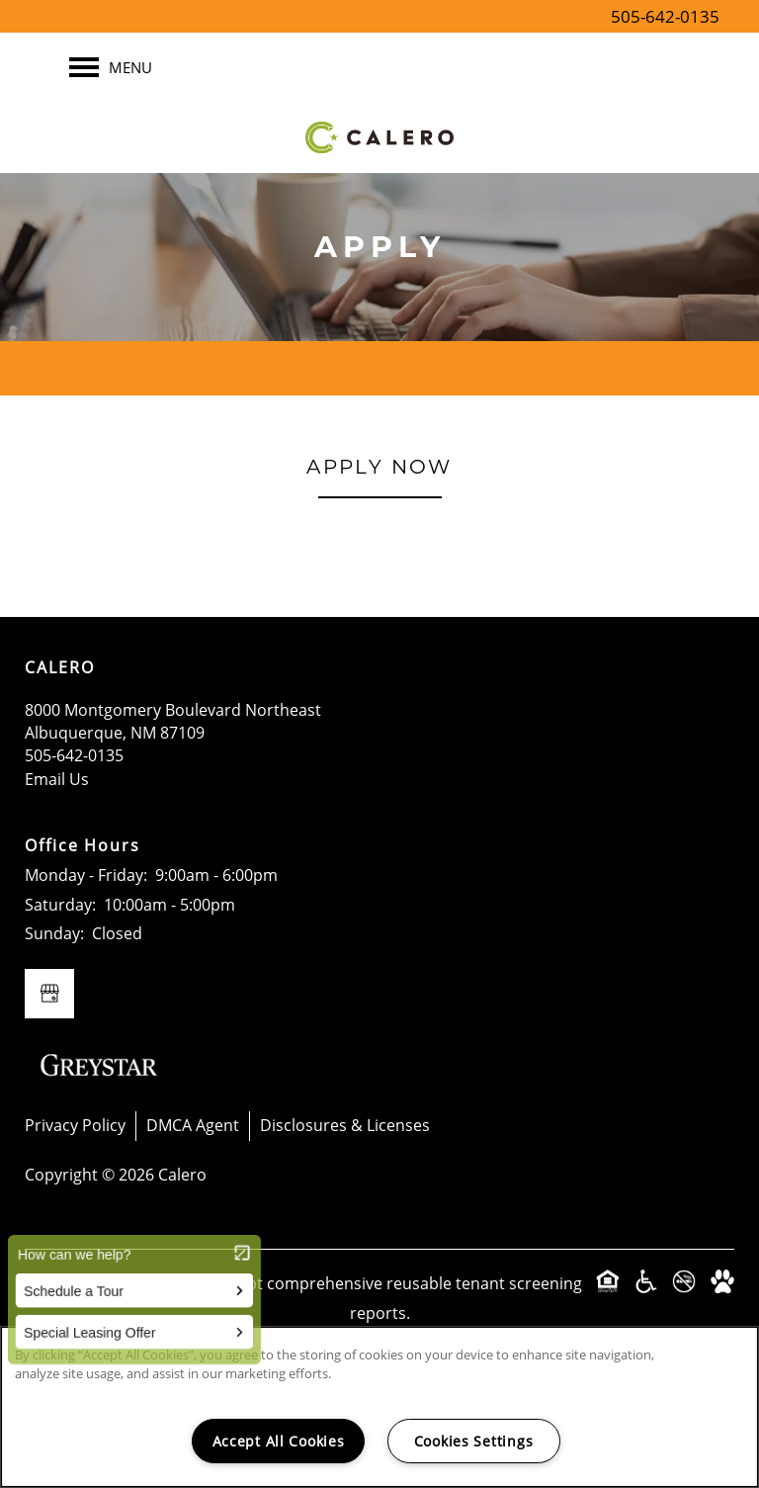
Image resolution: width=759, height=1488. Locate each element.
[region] (379, 1407)
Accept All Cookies (278, 1441)
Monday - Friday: (86, 875)
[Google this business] (49, 993)
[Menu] (110, 67)
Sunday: (54, 933)
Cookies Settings (474, 1441)
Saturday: (60, 905)
